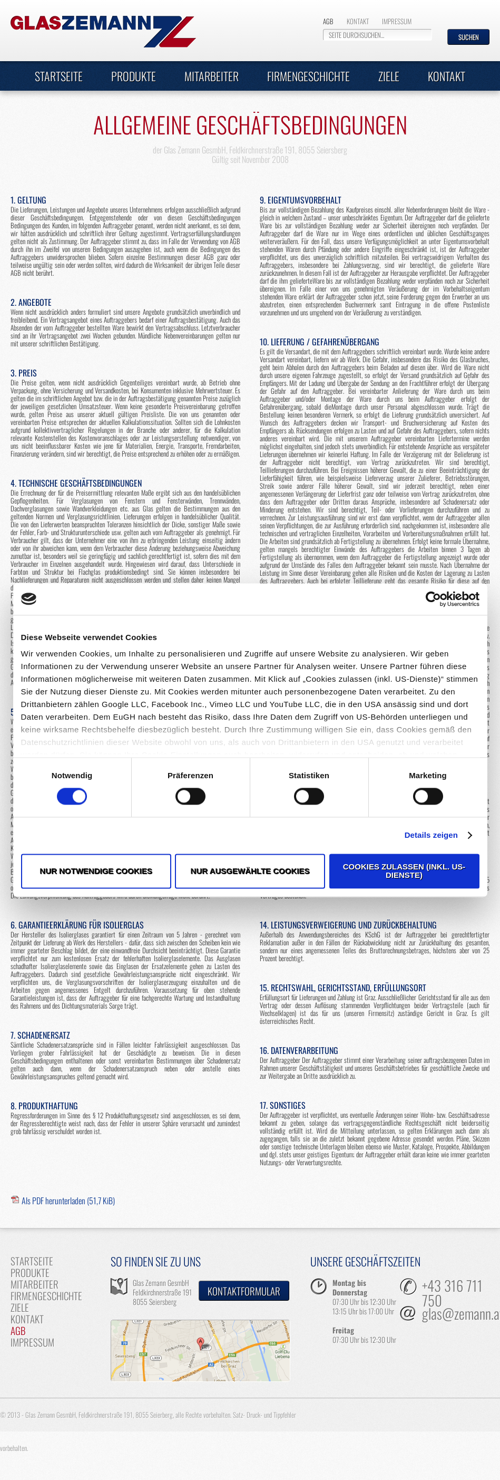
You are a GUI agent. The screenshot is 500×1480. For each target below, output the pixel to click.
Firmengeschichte (308, 75)
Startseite (59, 75)
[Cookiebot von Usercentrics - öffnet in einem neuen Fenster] (433, 599)
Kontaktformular (244, 1290)
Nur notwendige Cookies (96, 870)
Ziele (388, 75)
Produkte (133, 75)
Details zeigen (431, 835)
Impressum (396, 21)
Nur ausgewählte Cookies (250, 870)
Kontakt (358, 21)
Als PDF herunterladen (68, 1200)
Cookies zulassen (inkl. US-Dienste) (404, 870)
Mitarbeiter (211, 75)
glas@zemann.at (455, 1314)
